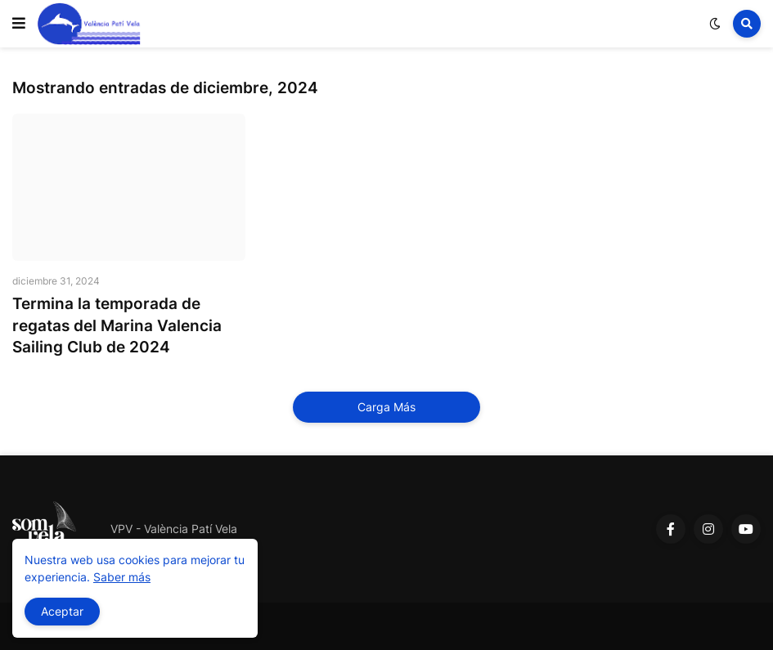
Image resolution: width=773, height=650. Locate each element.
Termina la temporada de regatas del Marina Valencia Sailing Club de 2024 (117, 325)
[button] (19, 24)
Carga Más (386, 407)
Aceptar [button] (62, 611)
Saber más (122, 577)
